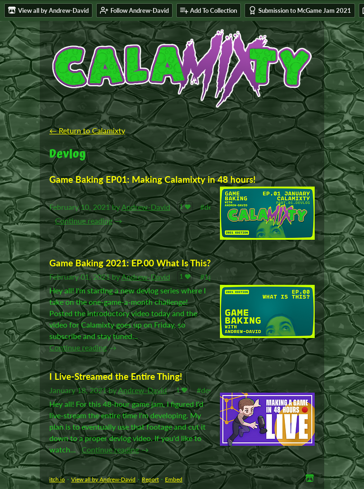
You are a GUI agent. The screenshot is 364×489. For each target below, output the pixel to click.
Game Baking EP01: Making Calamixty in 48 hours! (152, 179)
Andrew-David (145, 206)
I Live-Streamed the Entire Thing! (115, 376)
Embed (173, 479)
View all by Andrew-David (103, 479)
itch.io (57, 479)
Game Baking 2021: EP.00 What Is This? (130, 262)
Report (150, 479)
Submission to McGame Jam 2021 (299, 10)
